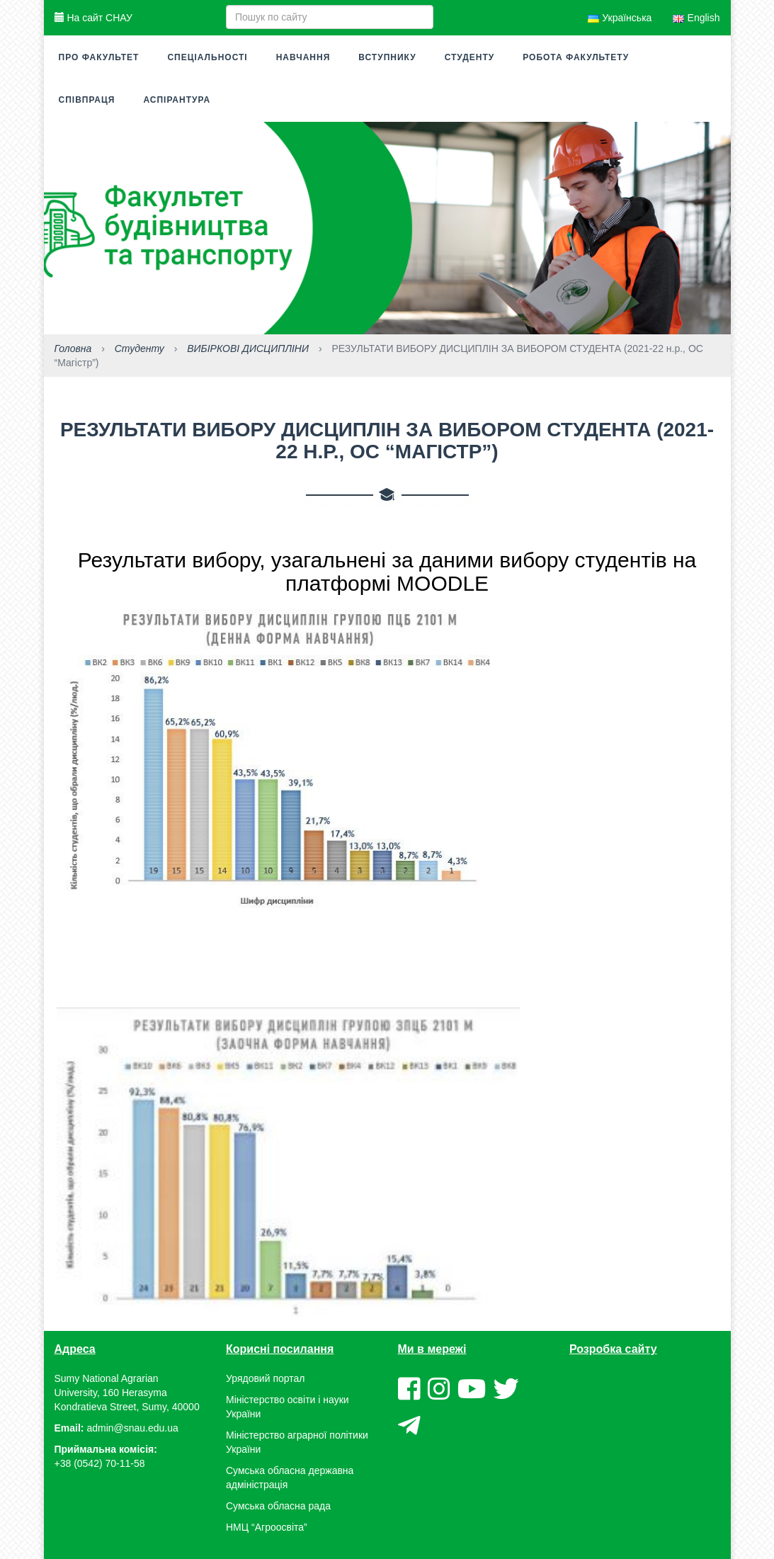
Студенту (470, 57)
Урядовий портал (265, 1378)
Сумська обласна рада (278, 1506)
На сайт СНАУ (93, 17)
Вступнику (387, 57)
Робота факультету (576, 57)
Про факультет (99, 57)
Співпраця (87, 100)
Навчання (303, 57)
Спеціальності (207, 57)
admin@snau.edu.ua (132, 1428)
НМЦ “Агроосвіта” (266, 1527)
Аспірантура (176, 100)
